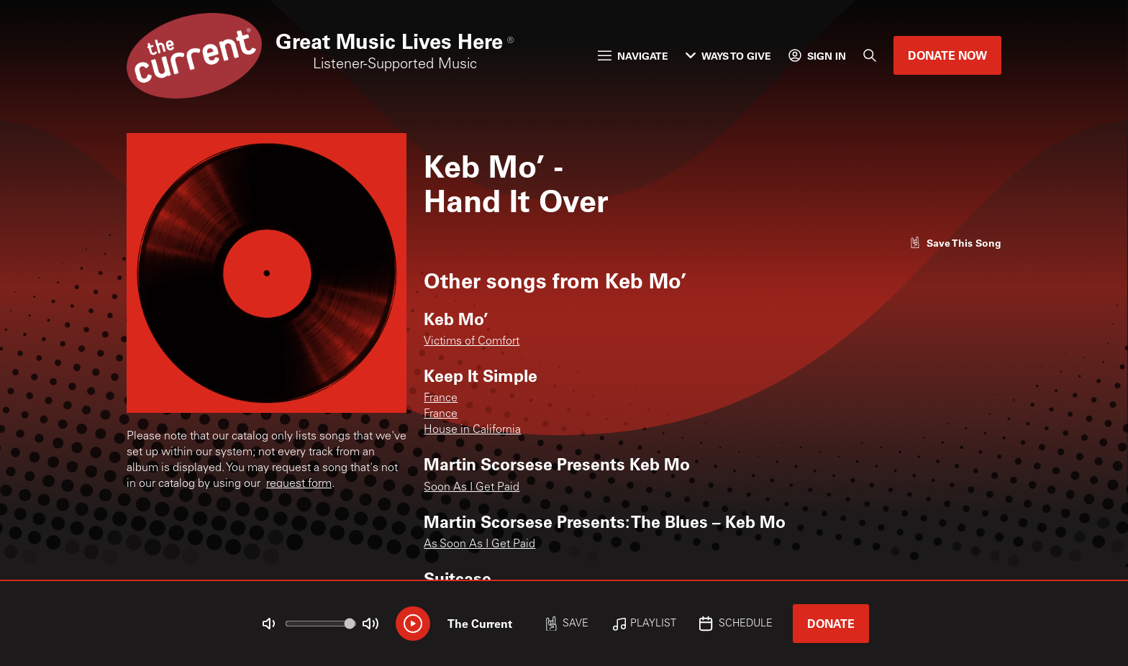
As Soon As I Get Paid (479, 544)
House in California (472, 430)
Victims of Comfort (471, 341)
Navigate (633, 56)
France (441, 398)
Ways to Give (728, 56)
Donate (831, 623)
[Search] (870, 55)
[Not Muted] (269, 623)
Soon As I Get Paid (471, 487)
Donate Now (947, 55)
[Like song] (955, 243)
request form (299, 484)
